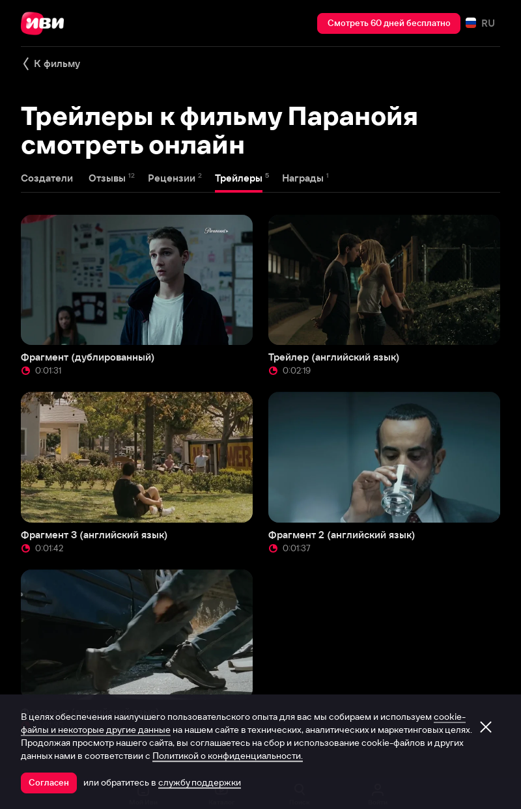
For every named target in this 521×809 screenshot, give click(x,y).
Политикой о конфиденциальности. (227, 755)
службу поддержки (199, 782)
